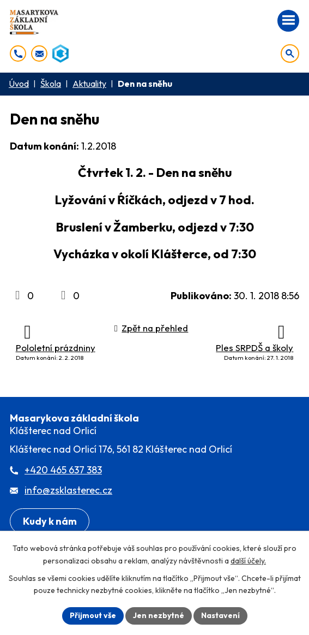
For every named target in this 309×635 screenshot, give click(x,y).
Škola (50, 83)
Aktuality (89, 83)
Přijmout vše (93, 615)
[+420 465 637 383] (18, 53)
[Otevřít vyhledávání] (290, 53)
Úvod (19, 83)
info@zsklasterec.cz (68, 490)
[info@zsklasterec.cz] (39, 53)
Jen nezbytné (158, 615)
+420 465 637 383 (63, 470)
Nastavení (220, 615)
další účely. (248, 561)
